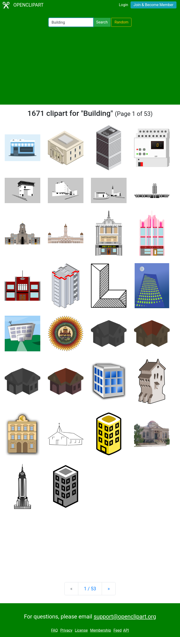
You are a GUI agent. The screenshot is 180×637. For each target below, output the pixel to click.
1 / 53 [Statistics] (90, 589)
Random (121, 22)
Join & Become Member (153, 5)
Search (102, 22)
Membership (100, 630)
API (126, 630)
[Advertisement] (90, 66)
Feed (117, 630)
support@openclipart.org (125, 616)
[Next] (109, 588)
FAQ (54, 630)
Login (123, 5)
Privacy (66, 630)
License (81, 630)
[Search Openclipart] (71, 22)
